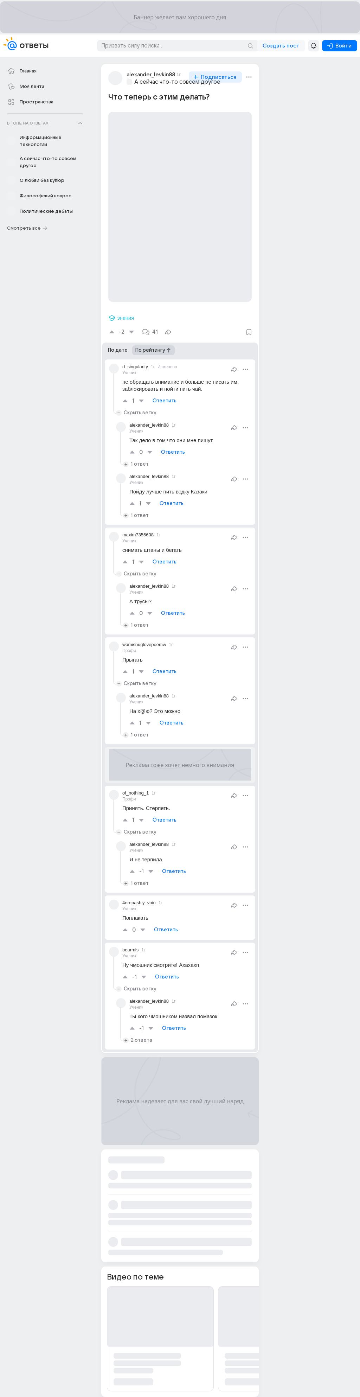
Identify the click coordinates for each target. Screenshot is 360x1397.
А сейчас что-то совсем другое (177, 82)
